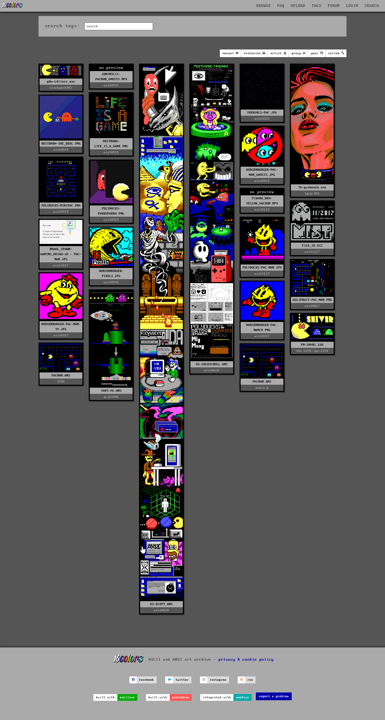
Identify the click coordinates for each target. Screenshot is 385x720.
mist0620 (161, 610)
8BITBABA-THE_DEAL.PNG (61, 143)
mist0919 (111, 152)
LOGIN (352, 6)
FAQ (280, 6)
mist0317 (60, 335)
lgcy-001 (312, 193)
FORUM (334, 6)
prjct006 (111, 397)
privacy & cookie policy (246, 659)
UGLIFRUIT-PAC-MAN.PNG (312, 300)
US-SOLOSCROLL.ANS (212, 364)
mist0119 (262, 209)
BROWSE (263, 6)
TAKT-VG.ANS (111, 390)
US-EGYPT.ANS (161, 604)
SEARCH (372, 6)
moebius (242, 697)
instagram (218, 680)
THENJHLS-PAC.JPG (262, 112)
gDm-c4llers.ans (61, 81)
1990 (61, 381)
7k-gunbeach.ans (312, 187)
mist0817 (312, 306)
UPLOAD (298, 6)
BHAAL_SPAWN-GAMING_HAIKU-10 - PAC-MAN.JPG (61, 254)
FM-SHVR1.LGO (312, 345)
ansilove (127, 697)
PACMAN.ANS (61, 375)
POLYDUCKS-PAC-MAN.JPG (262, 267)
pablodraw (180, 697)
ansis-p (262, 388)
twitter (182, 680)
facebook (146, 680)
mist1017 (60, 265)
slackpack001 (61, 87)
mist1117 (312, 252)
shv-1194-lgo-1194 (312, 351)
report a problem (274, 696)
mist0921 (111, 85)
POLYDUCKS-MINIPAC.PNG (61, 205)
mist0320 (262, 118)
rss (250, 680)
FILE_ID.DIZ (312, 245)
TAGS (316, 6)
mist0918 (111, 282)
